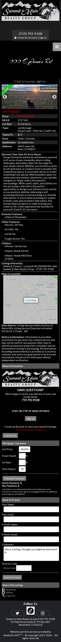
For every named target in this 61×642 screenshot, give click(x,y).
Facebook (9, 589)
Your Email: (8, 514)
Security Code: (10, 563)
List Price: (7, 449)
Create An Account (27, 37)
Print (41, 81)
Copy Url (8, 595)
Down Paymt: (9, 455)
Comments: (8, 544)
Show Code (10, 568)
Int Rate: (6, 462)
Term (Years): (9, 469)
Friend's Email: (10, 534)
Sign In (43, 37)
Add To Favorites (24, 81)
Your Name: (8, 504)
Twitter (7, 592)
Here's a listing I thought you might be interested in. (31, 553)
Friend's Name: (10, 524)
